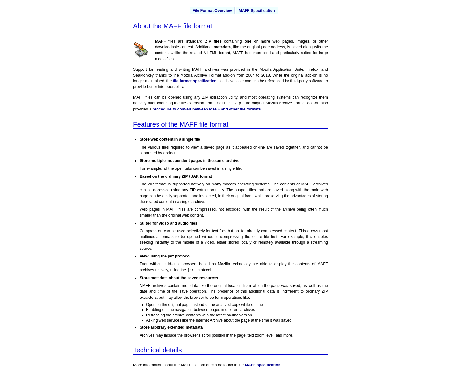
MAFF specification (262, 365)
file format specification (195, 81)
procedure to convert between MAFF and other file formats (206, 109)
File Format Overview (212, 10)
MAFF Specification (257, 10)
